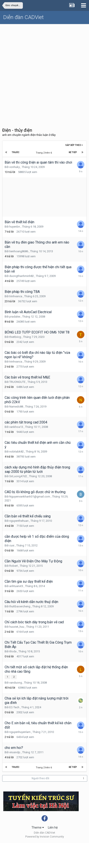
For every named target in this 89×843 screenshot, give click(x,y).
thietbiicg (15, 337)
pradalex (14, 316)
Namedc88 (16, 406)
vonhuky (14, 167)
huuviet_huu (16, 626)
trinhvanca (15, 296)
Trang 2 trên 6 (44, 152)
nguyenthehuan (19, 520)
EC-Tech (14, 707)
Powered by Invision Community (44, 836)
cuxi (11, 545)
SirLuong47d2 (18, 476)
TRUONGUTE (17, 381)
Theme (37, 827)
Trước (15, 152)
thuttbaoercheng (19, 606)
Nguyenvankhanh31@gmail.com (29, 496)
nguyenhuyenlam (20, 732)
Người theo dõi (40, 778)
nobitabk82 (16, 451)
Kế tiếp (73, 152)
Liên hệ (53, 827)
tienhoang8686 (18, 251)
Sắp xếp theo (74, 145)
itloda (12, 651)
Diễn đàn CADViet (23, 17)
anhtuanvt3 (16, 586)
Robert (13, 565)
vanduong (15, 682)
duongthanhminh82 (21, 276)
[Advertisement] (44, 70)
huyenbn (14, 226)
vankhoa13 (16, 426)
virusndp (14, 752)
